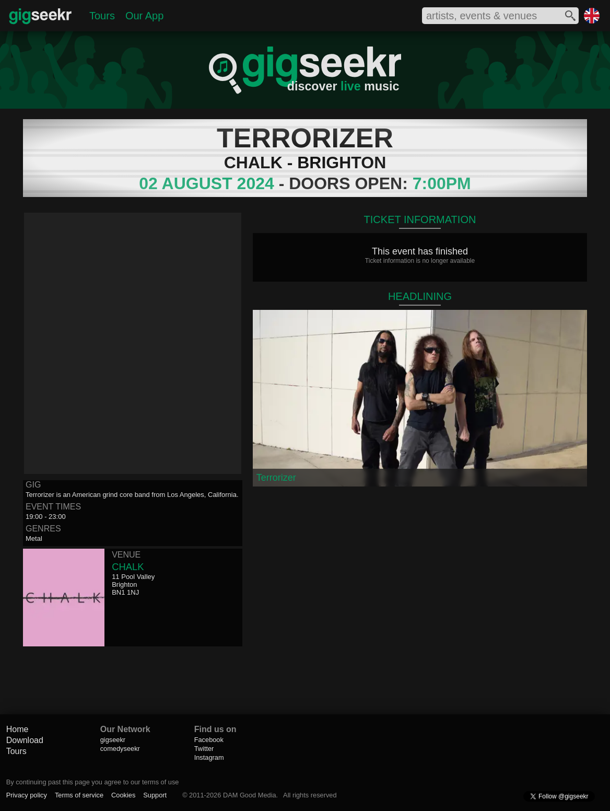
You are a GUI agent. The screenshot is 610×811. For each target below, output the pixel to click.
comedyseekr (120, 748)
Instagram (209, 757)
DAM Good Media (249, 795)
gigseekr (112, 740)
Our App (144, 15)
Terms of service (79, 795)
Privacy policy (26, 795)
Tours (102, 15)
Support (155, 795)
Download (24, 740)
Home (17, 729)
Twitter (204, 748)
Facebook (209, 740)
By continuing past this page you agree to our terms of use (92, 782)
